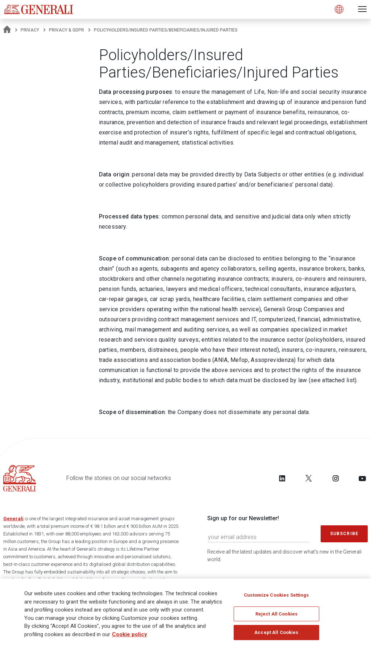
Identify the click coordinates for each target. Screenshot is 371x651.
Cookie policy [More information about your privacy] (129, 634)
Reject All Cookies (276, 614)
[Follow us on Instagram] (335, 478)
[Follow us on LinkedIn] (282, 478)
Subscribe (344, 533)
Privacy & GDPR (66, 30)
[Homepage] (7, 30)
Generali (13, 518)
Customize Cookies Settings (276, 595)
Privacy (30, 30)
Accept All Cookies (276, 632)
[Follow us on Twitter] (308, 478)
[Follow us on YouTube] (362, 478)
